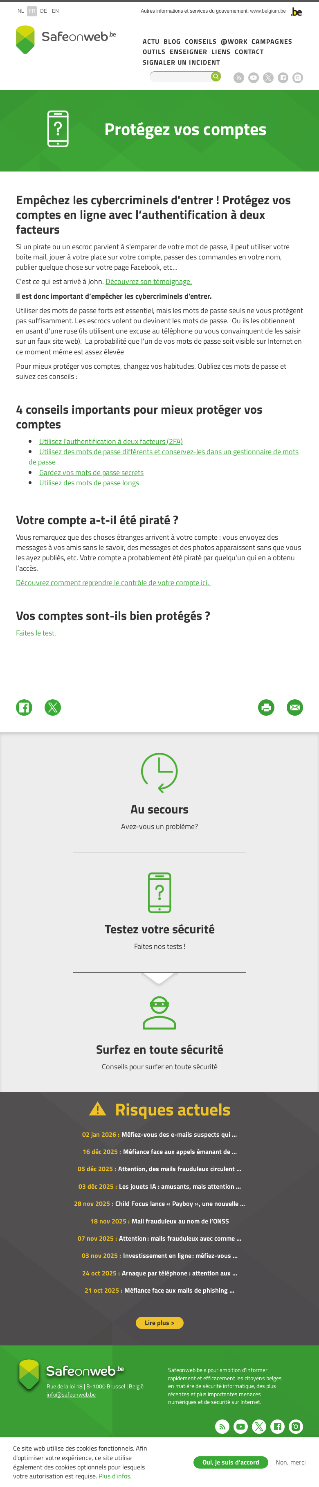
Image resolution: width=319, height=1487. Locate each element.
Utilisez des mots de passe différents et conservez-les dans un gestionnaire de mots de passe (164, 456)
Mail (295, 707)
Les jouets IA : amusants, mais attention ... (180, 1186)
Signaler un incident (181, 62)
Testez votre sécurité (159, 912)
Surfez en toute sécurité (159, 1032)
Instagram (297, 77)
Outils (154, 51)
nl (21, 11)
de (43, 11)
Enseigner (188, 51)
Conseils (201, 41)
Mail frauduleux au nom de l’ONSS (180, 1221)
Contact (249, 51)
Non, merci (291, 1462)
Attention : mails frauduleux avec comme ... (180, 1238)
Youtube (253, 77)
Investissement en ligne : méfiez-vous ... (180, 1255)
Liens (221, 51)
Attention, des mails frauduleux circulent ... (179, 1168)
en (55, 11)
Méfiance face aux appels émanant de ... (180, 1151)
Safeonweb (66, 39)
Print (266, 707)
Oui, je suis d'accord (230, 1462)
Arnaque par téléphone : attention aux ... (179, 1272)
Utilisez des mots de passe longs (89, 482)
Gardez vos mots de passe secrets (91, 472)
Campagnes (272, 41)
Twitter (53, 707)
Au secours (159, 792)
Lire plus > (160, 1322)
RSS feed (239, 77)
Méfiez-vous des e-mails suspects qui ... (179, 1134)
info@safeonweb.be (71, 1394)
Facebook (283, 77)
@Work (234, 41)
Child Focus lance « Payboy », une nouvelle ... (180, 1203)
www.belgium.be (268, 11)
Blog (172, 41)
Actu (151, 41)
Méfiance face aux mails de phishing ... (179, 1290)
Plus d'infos (114, 1476)
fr (32, 11)
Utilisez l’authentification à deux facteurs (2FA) (111, 441)
